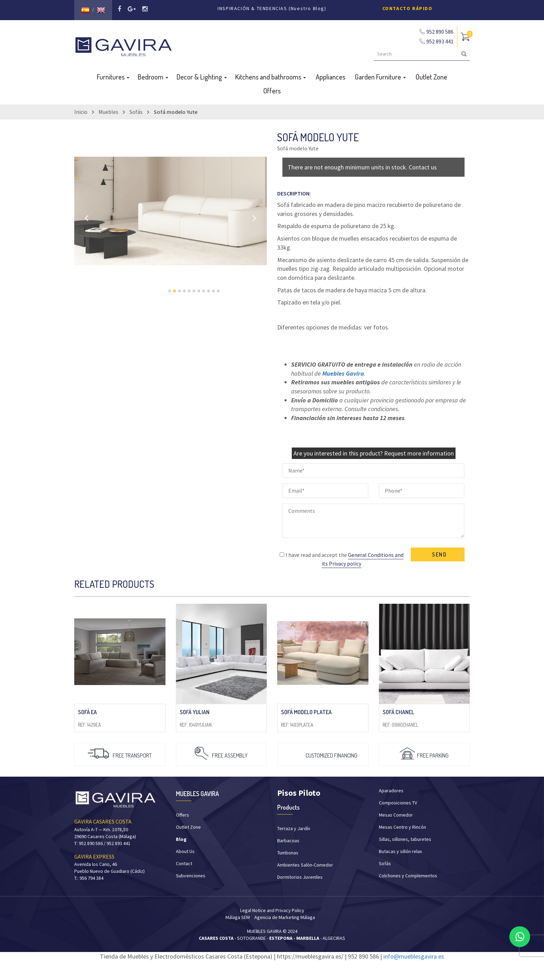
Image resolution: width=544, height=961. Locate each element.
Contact (184, 863)
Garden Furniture (380, 76)
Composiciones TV (398, 803)
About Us (185, 851)
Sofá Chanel (398, 712)
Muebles (108, 111)
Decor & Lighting (202, 76)
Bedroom (153, 76)
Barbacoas (288, 840)
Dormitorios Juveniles (300, 877)
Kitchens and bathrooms (270, 76)
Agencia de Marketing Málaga (284, 917)
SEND (439, 554)
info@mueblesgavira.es (413, 956)
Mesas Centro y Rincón (402, 827)
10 (213, 291)
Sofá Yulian (195, 712)
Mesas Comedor (396, 815)
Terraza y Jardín (293, 828)
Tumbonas (287, 853)
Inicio (80, 111)
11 (218, 291)
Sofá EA (87, 712)
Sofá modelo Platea (306, 712)
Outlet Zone (431, 76)
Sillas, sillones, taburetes (405, 839)
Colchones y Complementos (408, 875)
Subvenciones (190, 875)
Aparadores (391, 790)
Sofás (136, 111)
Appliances (330, 76)
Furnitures (113, 76)
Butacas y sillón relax (400, 851)
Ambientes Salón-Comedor (305, 865)
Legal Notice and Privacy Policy (272, 910)
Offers (272, 90)
